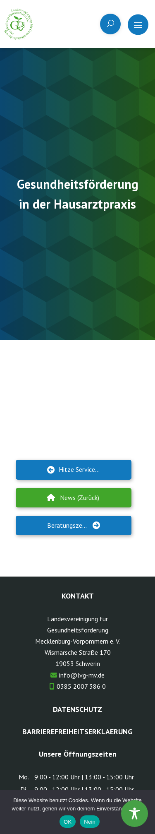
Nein (89, 822)
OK (68, 822)
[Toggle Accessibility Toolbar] (134, 813)
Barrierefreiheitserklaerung (77, 731)
